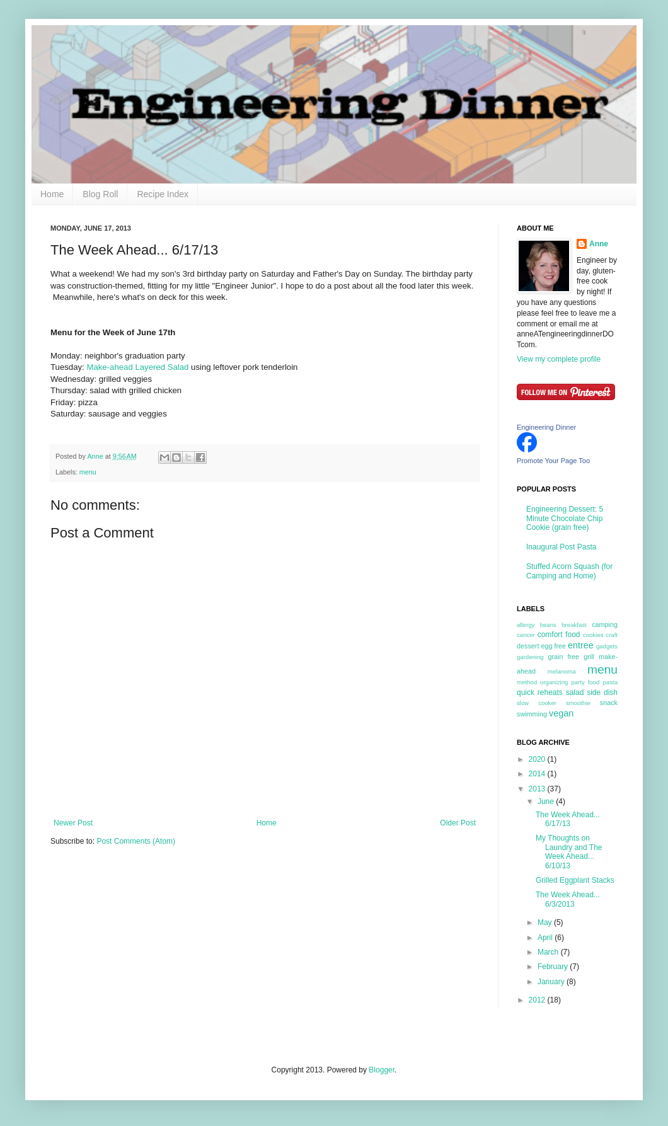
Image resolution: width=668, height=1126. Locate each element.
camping (605, 624)
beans (548, 624)
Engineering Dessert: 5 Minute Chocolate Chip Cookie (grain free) (564, 518)
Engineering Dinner (546, 427)
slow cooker (536, 702)
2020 (538, 759)
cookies (593, 634)
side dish (602, 692)
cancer (526, 634)
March (549, 952)
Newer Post (73, 823)
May (546, 922)
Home (52, 194)
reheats (550, 692)
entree (581, 645)
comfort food (559, 634)
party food (585, 682)
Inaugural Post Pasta (561, 547)
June (547, 801)
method (527, 682)
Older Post (458, 823)
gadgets (607, 646)
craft (612, 634)
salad (575, 692)
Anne (598, 243)
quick (525, 692)
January (552, 981)
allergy (525, 624)
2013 (538, 788)
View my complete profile (559, 359)
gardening (530, 656)
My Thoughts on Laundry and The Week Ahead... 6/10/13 (569, 852)
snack (609, 702)
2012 (538, 1000)
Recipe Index (162, 194)
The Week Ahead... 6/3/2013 (568, 899)
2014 (538, 773)
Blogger (381, 1070)
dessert (528, 646)
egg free (553, 646)
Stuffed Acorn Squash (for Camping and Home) (569, 571)
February (554, 966)
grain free (563, 656)
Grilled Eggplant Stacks (575, 880)
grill (589, 656)
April (546, 937)
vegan (561, 713)
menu (87, 472)
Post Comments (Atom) (135, 841)
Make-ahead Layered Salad (137, 367)
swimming (532, 714)
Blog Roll (100, 194)
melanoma (562, 671)
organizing (554, 682)
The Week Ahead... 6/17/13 (568, 819)
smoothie (578, 702)
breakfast (573, 624)
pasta (610, 682)
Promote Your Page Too (553, 460)
